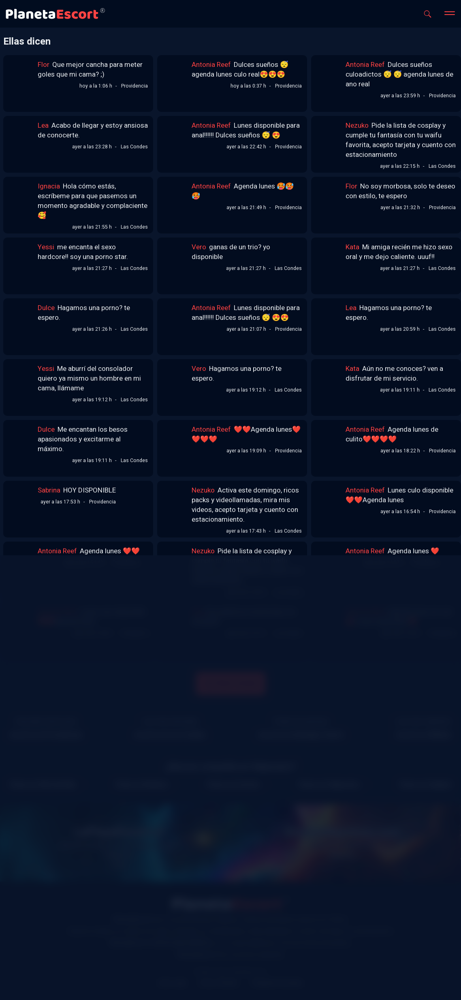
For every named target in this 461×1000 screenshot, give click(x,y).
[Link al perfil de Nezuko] (329, 134)
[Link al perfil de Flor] (21, 73)
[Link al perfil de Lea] (21, 134)
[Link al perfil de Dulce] (21, 316)
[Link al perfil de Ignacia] (21, 195)
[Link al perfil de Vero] (175, 255)
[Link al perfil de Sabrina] (21, 499)
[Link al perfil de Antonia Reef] (175, 73)
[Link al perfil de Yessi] (21, 255)
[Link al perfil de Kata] (329, 255)
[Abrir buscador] (427, 14)
